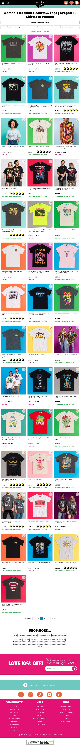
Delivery (40, 715)
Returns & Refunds (40, 718)
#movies (40, 639)
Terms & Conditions (66, 712)
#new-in (35, 635)
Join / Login (40, 706)
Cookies (66, 715)
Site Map (66, 718)
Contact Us (40, 712)
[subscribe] (74, 668)
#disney (24, 643)
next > (54, 618)
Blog (14, 715)
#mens (29, 635)
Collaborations (14, 724)
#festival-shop (32, 643)
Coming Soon (14, 730)
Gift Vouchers (40, 724)
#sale (15, 635)
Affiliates (14, 727)
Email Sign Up (14, 709)
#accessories (17, 643)
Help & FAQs (40, 709)
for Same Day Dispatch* (40, 685)
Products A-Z (66, 721)
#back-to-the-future (49, 639)
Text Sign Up (14, 712)
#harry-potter (18, 639)
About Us (14, 706)
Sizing (40, 721)
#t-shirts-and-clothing (44, 635)
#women (54, 635)
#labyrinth (26, 639)
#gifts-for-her (53, 643)
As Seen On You (14, 718)
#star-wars (33, 639)
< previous (27, 618)
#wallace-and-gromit (43, 643)
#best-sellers (22, 635)
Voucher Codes (65, 706)
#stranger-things (61, 639)
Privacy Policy (66, 709)
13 (49, 618)
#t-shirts (40, 646)
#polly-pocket (62, 643)
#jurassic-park (62, 635)
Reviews (14, 721)
